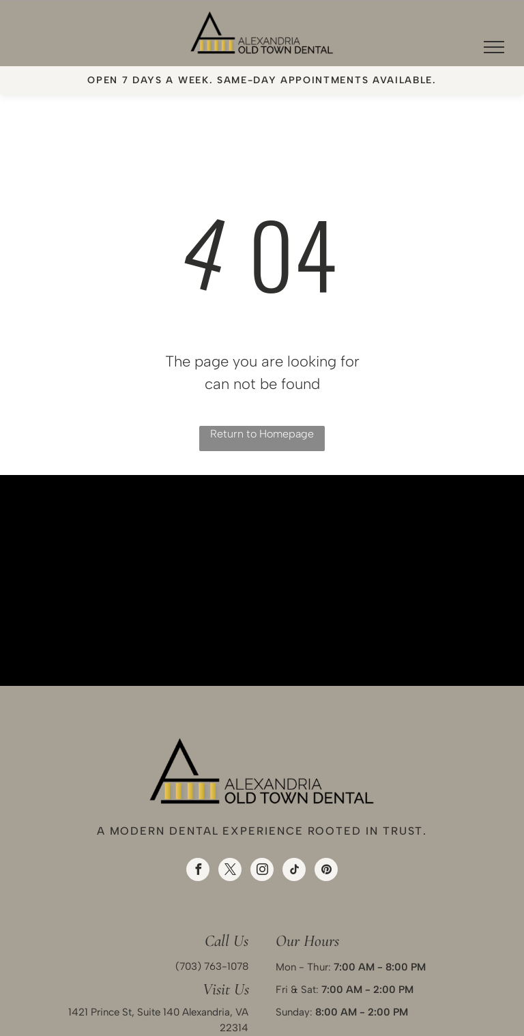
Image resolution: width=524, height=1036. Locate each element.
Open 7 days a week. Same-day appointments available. (261, 80)
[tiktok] (294, 871)
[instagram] (262, 871)
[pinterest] (326, 871)
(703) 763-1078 (211, 966)
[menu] (494, 47)
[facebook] (197, 871)
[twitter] (230, 871)
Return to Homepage (262, 433)
